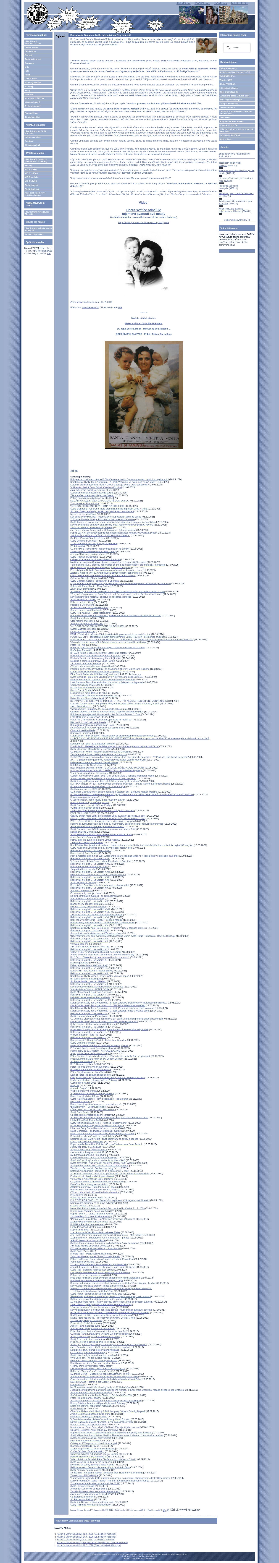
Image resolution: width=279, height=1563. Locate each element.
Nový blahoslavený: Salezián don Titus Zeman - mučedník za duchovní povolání (111, 1309)
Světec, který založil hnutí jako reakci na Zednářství (96, 1299)
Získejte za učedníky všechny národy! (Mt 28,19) (95, 1483)
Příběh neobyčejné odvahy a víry (87, 498)
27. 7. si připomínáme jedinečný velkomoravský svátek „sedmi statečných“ (108, 759)
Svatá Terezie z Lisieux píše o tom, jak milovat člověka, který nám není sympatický (112, 522)
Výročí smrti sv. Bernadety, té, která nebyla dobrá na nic (98, 709)
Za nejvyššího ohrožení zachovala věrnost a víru (95, 1491)
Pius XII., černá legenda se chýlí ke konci (91, 1341)
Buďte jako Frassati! (80, 650)
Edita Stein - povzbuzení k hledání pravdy (91, 970)
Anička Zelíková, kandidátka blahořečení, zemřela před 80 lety (102, 954)
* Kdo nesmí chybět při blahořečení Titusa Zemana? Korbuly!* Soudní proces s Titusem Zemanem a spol (101, 1305)
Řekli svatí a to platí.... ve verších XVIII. (90, 909)
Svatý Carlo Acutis (80, 1112)
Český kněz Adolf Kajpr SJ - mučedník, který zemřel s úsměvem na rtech (107, 1077)
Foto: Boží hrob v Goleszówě (85, 717)
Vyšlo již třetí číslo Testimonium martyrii (90, 1053)
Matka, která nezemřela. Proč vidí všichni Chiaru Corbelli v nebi (102, 1317)
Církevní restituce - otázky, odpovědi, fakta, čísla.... (237, 130)
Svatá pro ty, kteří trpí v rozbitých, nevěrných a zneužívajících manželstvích (108, 1344)
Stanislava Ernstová (80, 733)
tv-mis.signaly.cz (43, 250)
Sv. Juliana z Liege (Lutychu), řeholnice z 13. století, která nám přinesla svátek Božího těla (116, 1018)
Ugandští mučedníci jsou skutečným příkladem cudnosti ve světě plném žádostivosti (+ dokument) (120, 583)
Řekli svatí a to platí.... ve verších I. (88, 1037)
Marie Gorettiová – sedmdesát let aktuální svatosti (96, 1131)
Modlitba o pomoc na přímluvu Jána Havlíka (92, 661)
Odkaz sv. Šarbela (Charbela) (85, 578)
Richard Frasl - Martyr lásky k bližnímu (90, 1253)
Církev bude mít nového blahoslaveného (91, 666)
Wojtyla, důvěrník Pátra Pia (84, 1034)
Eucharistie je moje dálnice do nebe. (88, 693)
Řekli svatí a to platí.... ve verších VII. (89, 984)
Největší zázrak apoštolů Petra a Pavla (90, 997)
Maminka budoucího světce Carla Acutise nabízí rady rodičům (102, 679)
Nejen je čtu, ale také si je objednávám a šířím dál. (231, 210)
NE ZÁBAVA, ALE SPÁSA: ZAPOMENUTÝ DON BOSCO (99, 500)
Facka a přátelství (79, 962)
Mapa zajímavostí (33, 83)
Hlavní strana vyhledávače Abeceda (37, 213)
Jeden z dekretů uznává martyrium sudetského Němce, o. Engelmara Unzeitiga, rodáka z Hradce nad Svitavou (127, 1390)
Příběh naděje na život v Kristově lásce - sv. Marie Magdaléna (101, 1259)
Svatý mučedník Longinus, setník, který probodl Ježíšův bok (101, 847)
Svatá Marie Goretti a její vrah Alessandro (91, 992)
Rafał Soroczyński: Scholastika (86, 765)
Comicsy (29, 141)
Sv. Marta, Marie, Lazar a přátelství (88, 981)
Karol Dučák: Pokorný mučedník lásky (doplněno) (95, 671)
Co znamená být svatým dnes (85, 893)
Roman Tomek (83, 1510)
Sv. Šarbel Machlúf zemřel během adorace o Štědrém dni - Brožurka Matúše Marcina (113, 791)
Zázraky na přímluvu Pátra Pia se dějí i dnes (93, 1187)
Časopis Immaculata (229, 104)
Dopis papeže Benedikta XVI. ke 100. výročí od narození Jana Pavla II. (106, 1144)
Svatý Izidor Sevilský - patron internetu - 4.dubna (95, 1336)
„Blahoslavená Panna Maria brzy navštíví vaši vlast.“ (97, 826)
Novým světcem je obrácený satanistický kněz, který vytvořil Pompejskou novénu (111, 524)
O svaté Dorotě (78, 1205)
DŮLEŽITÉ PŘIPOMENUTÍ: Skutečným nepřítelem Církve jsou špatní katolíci (109, 1200)
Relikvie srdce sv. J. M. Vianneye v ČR (90, 1456)
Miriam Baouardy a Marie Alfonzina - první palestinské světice (101, 1422)
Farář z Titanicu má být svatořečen (88, 1424)
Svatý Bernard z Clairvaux (83, 540)
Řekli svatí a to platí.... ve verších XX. (89, 888)
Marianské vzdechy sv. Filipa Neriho (88, 1416)
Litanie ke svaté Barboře (82, 631)
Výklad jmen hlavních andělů (85, 807)
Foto (27, 71)
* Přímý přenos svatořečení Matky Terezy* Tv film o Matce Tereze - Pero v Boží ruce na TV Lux (97, 1367)
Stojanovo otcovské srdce (83, 797)
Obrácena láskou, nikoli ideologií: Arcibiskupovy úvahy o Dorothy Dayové (107, 1411)
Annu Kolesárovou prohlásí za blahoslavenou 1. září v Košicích (102, 1267)
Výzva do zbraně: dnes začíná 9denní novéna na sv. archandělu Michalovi (108, 642)
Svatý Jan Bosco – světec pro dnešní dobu (92, 1502)
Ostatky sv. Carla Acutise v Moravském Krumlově (95, 559)
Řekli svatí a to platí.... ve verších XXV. (90, 858)
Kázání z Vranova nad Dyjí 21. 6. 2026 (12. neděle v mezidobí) (86, 1534)
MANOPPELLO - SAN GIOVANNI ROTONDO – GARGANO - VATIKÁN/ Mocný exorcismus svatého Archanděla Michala (131, 639)
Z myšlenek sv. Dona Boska (84, 503)
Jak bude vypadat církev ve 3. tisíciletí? (90, 1494)
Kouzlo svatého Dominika (83, 831)
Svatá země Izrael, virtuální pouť (235, 96)
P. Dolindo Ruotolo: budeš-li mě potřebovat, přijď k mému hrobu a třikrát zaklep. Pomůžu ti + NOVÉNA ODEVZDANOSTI (132, 794)
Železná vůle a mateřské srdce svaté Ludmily (93, 551)
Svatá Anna (76, 1251)
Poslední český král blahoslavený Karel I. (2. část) (95, 655)
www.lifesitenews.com (88, 302)
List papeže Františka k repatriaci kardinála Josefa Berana (100, 1272)
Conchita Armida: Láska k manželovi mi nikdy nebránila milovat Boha (105, 1379)
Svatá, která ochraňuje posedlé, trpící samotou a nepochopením (103, 778)
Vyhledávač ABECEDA (230, 135)
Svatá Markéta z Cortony (83, 882)
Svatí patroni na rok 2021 (83, 1082)
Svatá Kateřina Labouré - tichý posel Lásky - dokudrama (99, 1098)
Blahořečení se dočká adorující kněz (89, 866)
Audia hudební (31, 185)
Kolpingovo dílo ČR (229, 125)
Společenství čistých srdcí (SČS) (235, 72)
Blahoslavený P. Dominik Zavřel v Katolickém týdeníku (98, 1040)
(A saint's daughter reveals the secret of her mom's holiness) (143, 217)
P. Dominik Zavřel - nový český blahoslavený (93, 1048)
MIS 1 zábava (31, 169)
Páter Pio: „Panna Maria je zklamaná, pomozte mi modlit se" (101, 719)
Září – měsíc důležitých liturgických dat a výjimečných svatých (102, 821)
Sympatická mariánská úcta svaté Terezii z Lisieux (96, 933)
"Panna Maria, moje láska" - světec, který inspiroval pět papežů (102, 1219)
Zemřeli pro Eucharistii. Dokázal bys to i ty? (92, 1168)
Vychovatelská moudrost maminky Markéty (92, 1093)
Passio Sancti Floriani (81, 690)
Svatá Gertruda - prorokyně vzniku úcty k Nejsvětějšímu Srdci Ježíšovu (106, 677)
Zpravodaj (29, 63)
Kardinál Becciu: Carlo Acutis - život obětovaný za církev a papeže (104, 1139)
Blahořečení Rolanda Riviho (84, 1446)
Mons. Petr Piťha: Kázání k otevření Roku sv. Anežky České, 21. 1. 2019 (107, 1208)
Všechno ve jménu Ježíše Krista (86, 623)
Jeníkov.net (225, 117)
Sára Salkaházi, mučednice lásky (87, 898)
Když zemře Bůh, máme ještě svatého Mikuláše (94, 1349)
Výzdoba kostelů (32, 102)
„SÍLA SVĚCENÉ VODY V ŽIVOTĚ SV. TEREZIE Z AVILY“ (100, 535)
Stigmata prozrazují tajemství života (88, 1149)
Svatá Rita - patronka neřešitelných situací (92, 1269)
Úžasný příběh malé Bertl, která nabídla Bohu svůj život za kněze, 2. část (107, 815)
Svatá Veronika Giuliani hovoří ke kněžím (91, 1462)
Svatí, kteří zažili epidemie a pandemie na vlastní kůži (97, 1160)
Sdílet (74, 470)
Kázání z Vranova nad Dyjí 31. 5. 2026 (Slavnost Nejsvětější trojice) (89, 1545)
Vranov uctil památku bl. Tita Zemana (89, 773)
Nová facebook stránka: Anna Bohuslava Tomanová (96, 986)
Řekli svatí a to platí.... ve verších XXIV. (90, 863)
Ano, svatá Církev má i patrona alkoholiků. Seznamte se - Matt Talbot (105, 1235)
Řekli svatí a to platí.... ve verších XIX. (89, 901)
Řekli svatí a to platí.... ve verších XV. (89, 925)
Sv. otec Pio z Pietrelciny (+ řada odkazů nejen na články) (99, 548)
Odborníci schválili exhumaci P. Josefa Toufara (94, 1454)
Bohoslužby (30, 51)
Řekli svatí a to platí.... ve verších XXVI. (90, 850)
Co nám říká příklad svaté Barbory (87, 1352)
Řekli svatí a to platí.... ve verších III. (88, 1026)
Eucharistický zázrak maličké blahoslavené (92, 1176)
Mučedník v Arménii (80, 1101)
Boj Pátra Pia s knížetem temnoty (87, 1224)
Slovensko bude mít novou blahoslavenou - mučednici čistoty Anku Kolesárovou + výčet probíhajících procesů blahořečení (111, 1289)
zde (42, 248)
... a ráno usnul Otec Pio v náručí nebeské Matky (95, 1232)
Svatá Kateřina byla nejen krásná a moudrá (92, 1355)
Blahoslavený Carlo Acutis (83, 853)
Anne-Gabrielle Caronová (83, 837)
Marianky (29, 86)
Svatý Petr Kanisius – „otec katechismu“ (90, 612)
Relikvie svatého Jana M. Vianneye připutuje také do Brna (100, 1467)
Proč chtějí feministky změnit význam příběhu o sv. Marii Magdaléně (105, 1277)
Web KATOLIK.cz (227, 76)
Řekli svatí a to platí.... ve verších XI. (89, 949)
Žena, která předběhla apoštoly (86, 1323)
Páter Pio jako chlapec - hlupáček (87, 1072)
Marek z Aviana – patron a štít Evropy (89, 1382)
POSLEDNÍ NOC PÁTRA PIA (85, 813)
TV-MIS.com (202, 3)
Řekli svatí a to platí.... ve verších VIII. (89, 973)
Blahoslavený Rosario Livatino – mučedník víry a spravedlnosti (102, 922)
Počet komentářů (135, 1510)
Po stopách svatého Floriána (85, 687)
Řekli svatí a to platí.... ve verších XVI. (89, 917)
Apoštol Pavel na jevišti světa (85, 1325)
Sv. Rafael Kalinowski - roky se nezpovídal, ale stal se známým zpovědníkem (109, 1173)
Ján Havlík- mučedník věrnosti (85, 663)
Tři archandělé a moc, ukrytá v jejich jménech (93, 543)
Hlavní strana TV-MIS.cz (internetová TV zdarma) (36, 160)
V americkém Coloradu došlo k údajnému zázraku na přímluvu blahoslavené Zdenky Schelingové (120, 1478)
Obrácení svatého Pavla (82, 730)
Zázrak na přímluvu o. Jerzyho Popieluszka (92, 1448)
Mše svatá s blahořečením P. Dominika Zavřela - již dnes (99, 1045)
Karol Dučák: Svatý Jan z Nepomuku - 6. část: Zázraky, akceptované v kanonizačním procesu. (118, 1002)
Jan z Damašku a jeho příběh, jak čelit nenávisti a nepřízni (100, 1347)
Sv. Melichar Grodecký (81, 1061)
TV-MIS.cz (220, 3)
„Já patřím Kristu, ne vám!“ (84, 869)
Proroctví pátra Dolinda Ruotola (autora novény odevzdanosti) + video (106, 570)
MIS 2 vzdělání (31, 173)
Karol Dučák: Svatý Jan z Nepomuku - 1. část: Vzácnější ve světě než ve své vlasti (112, 482)
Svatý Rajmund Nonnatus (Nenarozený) (90, 1504)
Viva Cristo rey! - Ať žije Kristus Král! (88, 1357)
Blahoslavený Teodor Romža (85, 904)
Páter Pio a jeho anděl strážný (85, 1398)
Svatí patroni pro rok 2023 (83, 789)
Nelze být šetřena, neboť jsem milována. (91, 1406)
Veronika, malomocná (81, 890)
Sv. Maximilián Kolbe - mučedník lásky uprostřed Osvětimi (100, 751)
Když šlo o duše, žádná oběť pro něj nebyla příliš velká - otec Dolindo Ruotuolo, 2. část (114, 703)
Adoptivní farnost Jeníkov (232, 121)
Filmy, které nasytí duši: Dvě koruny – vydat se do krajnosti (100, 567)
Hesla (27, 75)
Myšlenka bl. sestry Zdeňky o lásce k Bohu (92, 1464)
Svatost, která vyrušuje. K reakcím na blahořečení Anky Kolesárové (104, 1243)
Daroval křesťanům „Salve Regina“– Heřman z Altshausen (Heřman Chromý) (109, 1480)
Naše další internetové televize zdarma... (35, 194)
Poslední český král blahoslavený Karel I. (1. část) (95, 658)
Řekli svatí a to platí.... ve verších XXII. (90, 877)
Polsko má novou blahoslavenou (87, 1275)
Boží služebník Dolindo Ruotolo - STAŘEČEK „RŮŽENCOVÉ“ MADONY (107, 767)
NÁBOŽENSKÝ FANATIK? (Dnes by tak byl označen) (97, 727)
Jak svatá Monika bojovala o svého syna (91, 1245)
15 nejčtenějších (32, 117)
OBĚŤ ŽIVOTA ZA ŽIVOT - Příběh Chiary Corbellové (144, 334)
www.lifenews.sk (90, 307)
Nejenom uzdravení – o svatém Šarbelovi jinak (94, 762)
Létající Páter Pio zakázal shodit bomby (90, 1074)
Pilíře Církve (76, 1195)
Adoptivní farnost (33, 59)
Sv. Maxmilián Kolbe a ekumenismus (89, 607)
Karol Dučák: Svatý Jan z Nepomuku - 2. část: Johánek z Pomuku (104, 1021)
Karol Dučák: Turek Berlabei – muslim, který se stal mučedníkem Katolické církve (112, 735)
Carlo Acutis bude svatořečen (85, 685)
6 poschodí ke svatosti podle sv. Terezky (90, 1115)
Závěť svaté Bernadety (82, 588)
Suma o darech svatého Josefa (86, 610)
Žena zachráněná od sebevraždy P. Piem (91, 527)
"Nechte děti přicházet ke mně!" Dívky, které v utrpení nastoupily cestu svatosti (110, 1296)
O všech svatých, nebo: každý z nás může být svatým (97, 799)
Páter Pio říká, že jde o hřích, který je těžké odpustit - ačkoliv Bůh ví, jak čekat (110, 1056)
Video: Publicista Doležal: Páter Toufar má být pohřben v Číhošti (103, 1459)
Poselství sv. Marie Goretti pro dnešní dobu (92, 1136)
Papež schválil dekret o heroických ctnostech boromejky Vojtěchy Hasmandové (110, 1432)
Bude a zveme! (31, 47)
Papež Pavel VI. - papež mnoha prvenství (91, 1213)
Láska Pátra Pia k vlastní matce (86, 1227)
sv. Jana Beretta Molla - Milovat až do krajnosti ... (143, 328)
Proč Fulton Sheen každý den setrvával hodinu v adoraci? (99, 957)
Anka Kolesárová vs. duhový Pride (88, 1240)
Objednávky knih (32, 145)
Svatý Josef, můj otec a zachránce (88, 1339)
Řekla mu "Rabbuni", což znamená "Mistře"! (92, 1371)
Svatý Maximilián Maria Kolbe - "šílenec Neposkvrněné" (98, 1123)
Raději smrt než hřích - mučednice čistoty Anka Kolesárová (100, 1315)
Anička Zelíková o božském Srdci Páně (90, 1414)
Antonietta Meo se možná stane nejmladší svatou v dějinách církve (104, 1376)
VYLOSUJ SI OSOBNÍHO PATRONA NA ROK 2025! (97, 626)
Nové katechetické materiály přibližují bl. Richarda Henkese (100, 596)
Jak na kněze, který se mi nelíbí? (87, 1152)
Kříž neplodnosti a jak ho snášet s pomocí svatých (96, 1248)
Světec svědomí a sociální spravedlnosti (90, 1438)
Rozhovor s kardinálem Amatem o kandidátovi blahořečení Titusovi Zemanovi (109, 1312)
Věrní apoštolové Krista (82, 1261)
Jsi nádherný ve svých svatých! (86, 1320)
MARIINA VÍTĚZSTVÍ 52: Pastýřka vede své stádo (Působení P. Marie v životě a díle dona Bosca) (120, 783)
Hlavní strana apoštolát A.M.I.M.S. (35, 132)
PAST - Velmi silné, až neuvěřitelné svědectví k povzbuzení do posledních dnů (110, 634)
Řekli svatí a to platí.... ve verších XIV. (89, 930)
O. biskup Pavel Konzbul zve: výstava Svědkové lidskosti (99, 1333)
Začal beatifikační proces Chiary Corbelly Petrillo (95, 1256)
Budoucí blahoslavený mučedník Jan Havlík (92, 725)
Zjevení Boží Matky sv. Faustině (86, 842)
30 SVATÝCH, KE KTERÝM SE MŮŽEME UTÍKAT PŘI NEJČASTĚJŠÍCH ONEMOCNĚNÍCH (118, 701)
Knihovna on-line (33, 137)
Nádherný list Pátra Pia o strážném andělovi (92, 743)
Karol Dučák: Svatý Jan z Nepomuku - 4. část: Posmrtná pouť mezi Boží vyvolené (112, 1008)
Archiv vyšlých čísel (34, 234)
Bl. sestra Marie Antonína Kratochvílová (90, 1069)
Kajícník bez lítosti (79, 1229)
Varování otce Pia (79, 944)
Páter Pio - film (77, 645)
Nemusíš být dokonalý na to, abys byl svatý (92, 1203)
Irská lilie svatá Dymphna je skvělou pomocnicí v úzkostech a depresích (107, 682)
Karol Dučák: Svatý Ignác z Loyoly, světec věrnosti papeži (99, 976)
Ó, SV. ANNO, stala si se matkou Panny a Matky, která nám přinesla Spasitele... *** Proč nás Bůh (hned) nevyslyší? (129, 757)
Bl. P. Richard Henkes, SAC (84, 1064)
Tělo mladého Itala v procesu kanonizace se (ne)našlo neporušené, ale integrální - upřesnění (117, 564)
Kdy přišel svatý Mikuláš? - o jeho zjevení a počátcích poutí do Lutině (105, 516)
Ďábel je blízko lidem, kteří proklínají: (89, 965)
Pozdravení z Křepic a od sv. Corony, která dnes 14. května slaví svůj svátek (109, 1029)
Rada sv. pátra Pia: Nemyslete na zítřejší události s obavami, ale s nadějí (107, 647)
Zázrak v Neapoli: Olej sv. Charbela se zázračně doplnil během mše (105, 572)
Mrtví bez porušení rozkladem (85, 1440)
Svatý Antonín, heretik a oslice (85, 1470)
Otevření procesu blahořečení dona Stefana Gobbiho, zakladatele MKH (106, 711)
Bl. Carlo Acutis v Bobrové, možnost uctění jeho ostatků (98, 653)
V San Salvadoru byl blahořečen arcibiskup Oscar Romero (100, 1419)
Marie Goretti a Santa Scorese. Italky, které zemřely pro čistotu (102, 1133)
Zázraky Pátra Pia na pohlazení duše (89, 1221)
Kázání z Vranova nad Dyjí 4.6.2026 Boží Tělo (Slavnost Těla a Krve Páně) (92, 1542)
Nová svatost (77, 1384)
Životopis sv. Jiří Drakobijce (84, 1475)
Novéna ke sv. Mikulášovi (83, 514)
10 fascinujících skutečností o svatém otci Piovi (94, 695)
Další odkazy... (226, 139)
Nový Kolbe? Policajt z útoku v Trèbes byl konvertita (96, 1285)
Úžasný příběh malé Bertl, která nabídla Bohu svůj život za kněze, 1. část (107, 818)
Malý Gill (74, 1085)
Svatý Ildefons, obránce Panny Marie (89, 1016)
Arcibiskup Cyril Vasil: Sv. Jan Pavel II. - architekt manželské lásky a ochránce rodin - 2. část (117, 591)
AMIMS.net (183, 3)
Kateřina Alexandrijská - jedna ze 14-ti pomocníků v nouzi (99, 1171)
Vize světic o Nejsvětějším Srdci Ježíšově (91, 1179)
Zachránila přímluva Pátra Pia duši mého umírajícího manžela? (102, 810)
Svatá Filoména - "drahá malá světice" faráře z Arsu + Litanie (101, 834)
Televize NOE (226, 80)
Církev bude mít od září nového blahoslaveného (94, 1192)
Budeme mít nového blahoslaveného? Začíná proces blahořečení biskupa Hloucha (112, 1283)
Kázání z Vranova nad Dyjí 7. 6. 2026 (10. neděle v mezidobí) (86, 1539)
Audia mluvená (32, 189)
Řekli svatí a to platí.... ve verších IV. (88, 1013)
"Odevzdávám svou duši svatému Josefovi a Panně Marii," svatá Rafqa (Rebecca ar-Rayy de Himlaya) (122, 936)
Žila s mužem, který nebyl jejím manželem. (92, 495)
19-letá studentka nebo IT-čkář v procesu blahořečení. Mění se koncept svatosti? (111, 1301)
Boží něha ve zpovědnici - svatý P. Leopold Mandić (96, 920)
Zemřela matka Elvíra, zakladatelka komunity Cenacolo (98, 754)
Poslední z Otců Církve (82, 604)
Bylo (27, 67)
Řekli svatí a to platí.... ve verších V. (88, 1000)
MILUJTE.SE (239, 3)
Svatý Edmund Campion (82, 1042)
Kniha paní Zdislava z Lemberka (86, 1141)
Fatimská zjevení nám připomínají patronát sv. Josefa (97, 1331)
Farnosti (28, 55)
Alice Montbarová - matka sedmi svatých (91, 1392)
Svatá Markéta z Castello (83, 599)
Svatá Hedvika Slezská (82, 1486)
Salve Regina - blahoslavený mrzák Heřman (92, 1024)
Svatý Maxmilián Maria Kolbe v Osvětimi (91, 749)
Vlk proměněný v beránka (83, 1090)
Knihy (27, 90)
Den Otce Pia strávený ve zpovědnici (89, 1184)
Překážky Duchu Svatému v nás (86, 1197)
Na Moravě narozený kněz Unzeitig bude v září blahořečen (100, 1387)
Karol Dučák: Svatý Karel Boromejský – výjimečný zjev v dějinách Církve (107, 928)
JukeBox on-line (227, 107)
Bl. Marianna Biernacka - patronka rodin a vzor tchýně (97, 786)
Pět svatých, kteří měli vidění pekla (88, 722)
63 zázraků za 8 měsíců (82, 1496)
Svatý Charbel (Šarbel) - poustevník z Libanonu (94, 580)
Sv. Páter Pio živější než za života (87, 538)
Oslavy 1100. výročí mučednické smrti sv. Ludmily (95, 952)
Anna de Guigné (78, 1088)
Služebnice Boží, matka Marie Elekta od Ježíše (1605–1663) (101, 1395)
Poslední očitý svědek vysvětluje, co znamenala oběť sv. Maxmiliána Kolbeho (109, 669)
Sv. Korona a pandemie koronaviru (88, 1155)
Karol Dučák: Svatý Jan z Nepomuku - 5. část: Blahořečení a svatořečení (107, 1005)
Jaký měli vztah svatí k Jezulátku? (87, 490)
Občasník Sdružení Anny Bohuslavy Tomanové (94, 1430)
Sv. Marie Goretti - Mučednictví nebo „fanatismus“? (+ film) (100, 1374)
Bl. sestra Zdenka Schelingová (86, 978)
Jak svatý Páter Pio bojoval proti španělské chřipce (96, 914)
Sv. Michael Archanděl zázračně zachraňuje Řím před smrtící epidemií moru (109, 1117)
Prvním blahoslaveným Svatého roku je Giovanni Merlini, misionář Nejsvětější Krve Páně (115, 615)
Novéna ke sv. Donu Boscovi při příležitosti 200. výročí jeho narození (105, 1427)
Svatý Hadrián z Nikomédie (84, 556)
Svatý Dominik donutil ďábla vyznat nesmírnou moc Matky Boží (102, 829)
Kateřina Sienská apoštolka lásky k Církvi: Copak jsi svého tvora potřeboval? (109, 484)
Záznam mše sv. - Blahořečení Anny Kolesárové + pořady (100, 1237)
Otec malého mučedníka (82, 621)
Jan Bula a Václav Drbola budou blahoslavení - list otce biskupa (102, 530)
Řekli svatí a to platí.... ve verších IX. (89, 968)
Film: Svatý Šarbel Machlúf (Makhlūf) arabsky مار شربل (105, 674)
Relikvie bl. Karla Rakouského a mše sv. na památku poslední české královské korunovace (116, 823)
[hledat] (236, 48)
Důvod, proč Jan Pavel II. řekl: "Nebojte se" (92, 1109)
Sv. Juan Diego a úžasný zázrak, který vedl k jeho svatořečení (102, 511)
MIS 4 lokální (31, 181)
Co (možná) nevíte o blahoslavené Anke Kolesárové (96, 1181)
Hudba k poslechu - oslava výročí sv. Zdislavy (93, 1080)
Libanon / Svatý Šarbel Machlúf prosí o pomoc (94, 1128)
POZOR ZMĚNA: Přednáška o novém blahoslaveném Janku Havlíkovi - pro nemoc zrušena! (117, 637)
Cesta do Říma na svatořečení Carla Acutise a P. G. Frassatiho (102, 575)
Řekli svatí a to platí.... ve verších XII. (89, 941)
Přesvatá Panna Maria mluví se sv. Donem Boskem (96, 1058)
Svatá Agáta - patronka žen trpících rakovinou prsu (96, 1293)
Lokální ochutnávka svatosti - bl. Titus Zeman (93, 896)
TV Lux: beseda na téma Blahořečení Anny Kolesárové (98, 1264)
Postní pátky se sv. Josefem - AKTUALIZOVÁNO (95, 1050)
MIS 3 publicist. (32, 177)
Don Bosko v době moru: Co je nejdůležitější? (93, 1157)
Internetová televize (229, 88)
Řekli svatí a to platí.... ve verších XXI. (89, 880)
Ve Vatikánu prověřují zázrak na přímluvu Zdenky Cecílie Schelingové (105, 1400)
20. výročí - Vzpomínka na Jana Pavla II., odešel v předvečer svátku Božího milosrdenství (116, 594)
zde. (120, 307)
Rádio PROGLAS (227, 84)
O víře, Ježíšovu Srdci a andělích (87, 1451)
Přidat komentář (154, 1510)
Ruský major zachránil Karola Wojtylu (89, 1211)
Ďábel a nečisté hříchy (81, 602)
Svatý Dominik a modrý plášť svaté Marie (91, 805)
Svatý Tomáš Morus (80, 618)
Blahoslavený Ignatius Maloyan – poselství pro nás (96, 1104)
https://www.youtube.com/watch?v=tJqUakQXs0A (143, 222)
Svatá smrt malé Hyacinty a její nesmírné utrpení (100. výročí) (102, 1163)
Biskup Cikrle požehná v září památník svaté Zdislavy (97, 1403)
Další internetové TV (229, 92)
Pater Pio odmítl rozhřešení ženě (87, 698)
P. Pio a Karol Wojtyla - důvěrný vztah (89, 802)
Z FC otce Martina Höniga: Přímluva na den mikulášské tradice (102, 519)
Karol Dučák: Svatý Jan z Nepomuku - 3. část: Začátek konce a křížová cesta (109, 1010)
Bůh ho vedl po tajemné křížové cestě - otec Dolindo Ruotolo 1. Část (105, 714)
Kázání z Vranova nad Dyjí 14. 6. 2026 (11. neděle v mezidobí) (86, 1537)
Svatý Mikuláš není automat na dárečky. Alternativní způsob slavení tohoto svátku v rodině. (116, 1435)
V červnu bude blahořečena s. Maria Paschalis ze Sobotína (100, 861)
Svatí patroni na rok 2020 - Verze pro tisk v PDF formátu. (99, 1165)
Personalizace (31, 113)
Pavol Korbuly (77, 1408)
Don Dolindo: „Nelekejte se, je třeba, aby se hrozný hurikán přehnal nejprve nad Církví (114, 746)
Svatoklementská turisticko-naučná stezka (92, 492)
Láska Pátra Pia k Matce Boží (85, 1120)
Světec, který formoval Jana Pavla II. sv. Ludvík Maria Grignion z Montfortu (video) (112, 775)
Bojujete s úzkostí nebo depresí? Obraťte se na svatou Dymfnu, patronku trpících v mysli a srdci (119, 479)
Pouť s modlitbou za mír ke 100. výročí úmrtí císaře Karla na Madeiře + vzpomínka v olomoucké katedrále (124, 855)
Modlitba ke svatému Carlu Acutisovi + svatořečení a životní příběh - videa (108, 562)
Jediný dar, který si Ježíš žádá (85, 1147)
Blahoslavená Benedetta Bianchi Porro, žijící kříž (95, 1189)
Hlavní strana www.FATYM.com (33, 42)
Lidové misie (31, 79)
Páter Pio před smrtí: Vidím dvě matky (89, 1066)
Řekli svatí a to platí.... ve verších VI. (89, 994)
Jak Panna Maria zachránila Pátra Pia (89, 946)
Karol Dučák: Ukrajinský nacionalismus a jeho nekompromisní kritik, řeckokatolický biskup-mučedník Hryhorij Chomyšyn (131, 845)
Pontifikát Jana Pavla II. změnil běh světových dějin (96, 1280)
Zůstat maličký (77, 546)
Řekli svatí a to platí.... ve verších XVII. (90, 912)
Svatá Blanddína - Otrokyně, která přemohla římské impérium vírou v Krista (109, 508)
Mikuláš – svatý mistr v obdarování (88, 906)
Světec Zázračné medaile (83, 629)
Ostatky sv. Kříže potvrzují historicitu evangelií (93, 1443)
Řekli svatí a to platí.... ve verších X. (88, 960)
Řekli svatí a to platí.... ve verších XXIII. (90, 872)
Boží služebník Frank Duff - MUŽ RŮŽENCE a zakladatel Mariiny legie (106, 770)
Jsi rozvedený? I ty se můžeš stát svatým (91, 1216)
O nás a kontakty (32, 106)
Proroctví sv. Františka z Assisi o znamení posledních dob (99, 885)
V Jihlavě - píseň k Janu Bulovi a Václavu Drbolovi (96, 487)
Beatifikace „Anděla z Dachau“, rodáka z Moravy (95, 1363)
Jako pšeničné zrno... (81, 706)
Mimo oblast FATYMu (34, 98)
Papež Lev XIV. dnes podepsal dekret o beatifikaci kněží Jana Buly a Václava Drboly (113, 532)
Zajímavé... (30, 94)
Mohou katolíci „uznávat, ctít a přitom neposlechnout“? (98, 874)
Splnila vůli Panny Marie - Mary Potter (89, 586)
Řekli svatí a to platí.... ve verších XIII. (89, 938)
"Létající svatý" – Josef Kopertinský (88, 1106)
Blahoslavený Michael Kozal (84, 1096)
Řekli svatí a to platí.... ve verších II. (88, 1032)
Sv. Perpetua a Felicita (81, 1499)
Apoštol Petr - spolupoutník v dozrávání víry (92, 1328)
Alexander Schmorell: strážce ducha (88, 1488)
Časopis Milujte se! (228, 68)
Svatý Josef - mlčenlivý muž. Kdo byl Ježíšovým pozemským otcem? (105, 781)
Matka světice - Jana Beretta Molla (143, 323)
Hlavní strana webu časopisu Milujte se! (38, 229)
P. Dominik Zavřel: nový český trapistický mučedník (96, 1125)
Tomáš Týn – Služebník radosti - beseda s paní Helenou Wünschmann (106, 1472)
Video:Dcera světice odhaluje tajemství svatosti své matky (143, 208)
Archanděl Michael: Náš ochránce (87, 554)
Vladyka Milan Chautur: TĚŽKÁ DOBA (90, 989)
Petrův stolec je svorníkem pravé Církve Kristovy (95, 839)
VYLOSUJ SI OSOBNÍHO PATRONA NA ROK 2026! (97, 506)
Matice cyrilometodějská (231, 100)
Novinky (28, 165)
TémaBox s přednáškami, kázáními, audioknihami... (236, 112)
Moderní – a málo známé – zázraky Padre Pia (93, 1360)
